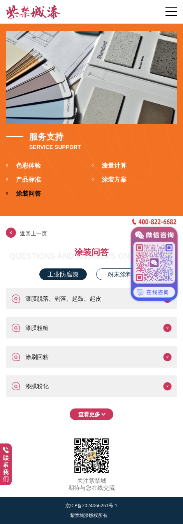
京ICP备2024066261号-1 (91, 505)
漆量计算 (109, 166)
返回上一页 (26, 233)
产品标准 (23, 180)
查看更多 (93, 414)
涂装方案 (109, 180)
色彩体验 (23, 166)
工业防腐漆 (63, 274)
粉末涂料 (119, 274)
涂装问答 (23, 194)
